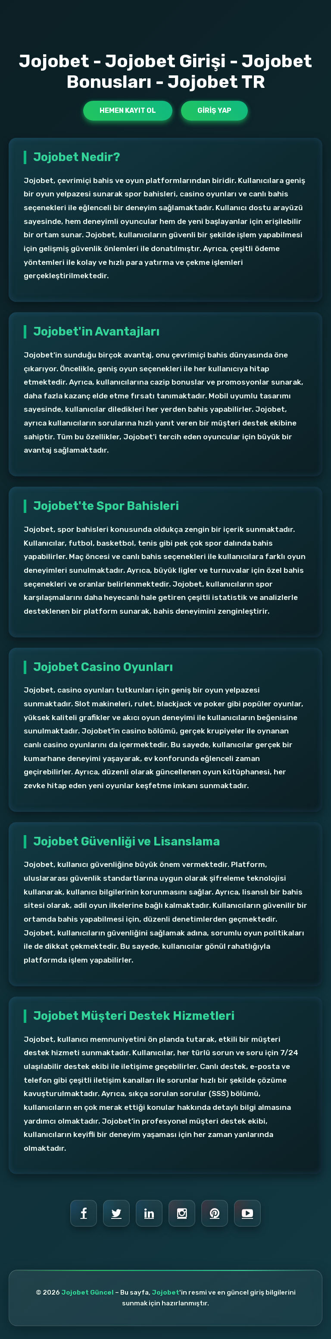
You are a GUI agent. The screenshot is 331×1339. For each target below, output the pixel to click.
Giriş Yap (214, 110)
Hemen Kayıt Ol (128, 110)
